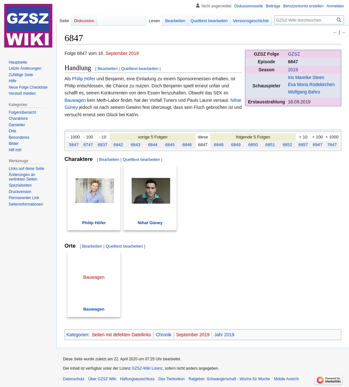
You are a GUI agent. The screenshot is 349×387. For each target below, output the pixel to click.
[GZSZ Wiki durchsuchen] (309, 19)
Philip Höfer (83, 78)
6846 (187, 144)
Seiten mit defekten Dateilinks (121, 334)
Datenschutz (73, 379)
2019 (293, 69)
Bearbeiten (108, 68)
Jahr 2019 (224, 334)
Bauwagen (75, 100)
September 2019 (122, 53)
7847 (332, 144)
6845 (170, 144)
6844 (153, 144)
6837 (103, 144)
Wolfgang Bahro (304, 91)
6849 (236, 144)
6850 (253, 144)
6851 (270, 144)
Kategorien (77, 334)
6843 (135, 144)
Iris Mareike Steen (306, 77)
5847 (74, 144)
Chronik (163, 334)
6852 (287, 144)
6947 (317, 144)
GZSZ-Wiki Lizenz (147, 368)
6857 (303, 144)
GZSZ (294, 54)
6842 (118, 144)
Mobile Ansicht (286, 379)
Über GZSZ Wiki (102, 379)
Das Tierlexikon (171, 379)
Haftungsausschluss (137, 379)
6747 (88, 144)
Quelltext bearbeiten (139, 68)
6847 (293, 61)
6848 (218, 144)
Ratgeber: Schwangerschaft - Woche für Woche (229, 379)
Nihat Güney (150, 222)
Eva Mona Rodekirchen (311, 84)
